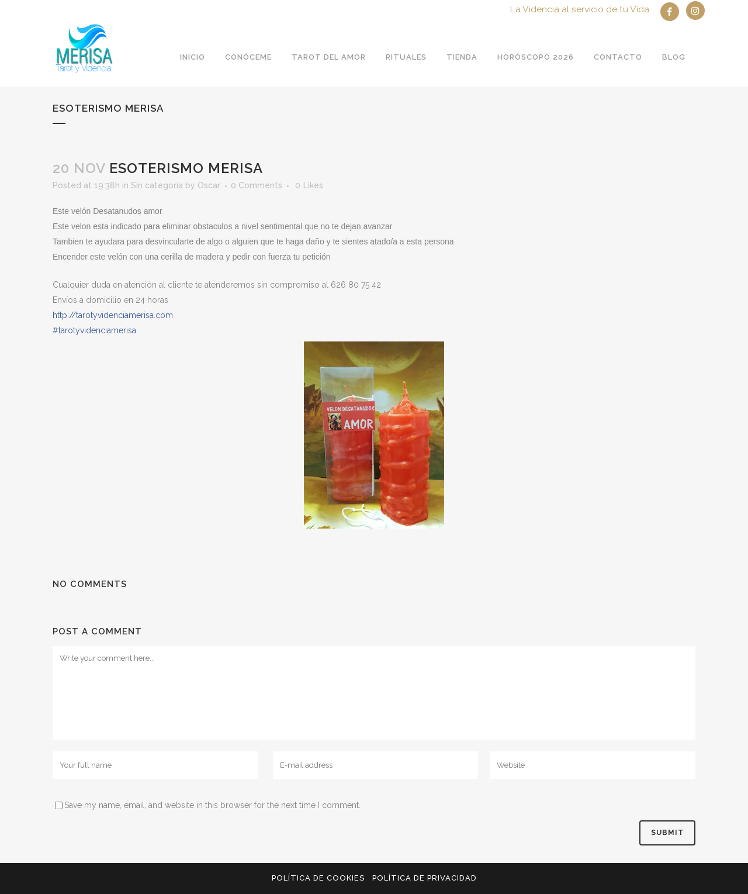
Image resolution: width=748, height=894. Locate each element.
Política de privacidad (424, 878)
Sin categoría (157, 185)
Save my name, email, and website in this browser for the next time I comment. (212, 805)
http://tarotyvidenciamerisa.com (113, 315)
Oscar (209, 185)
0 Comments (256, 185)
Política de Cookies (318, 878)
